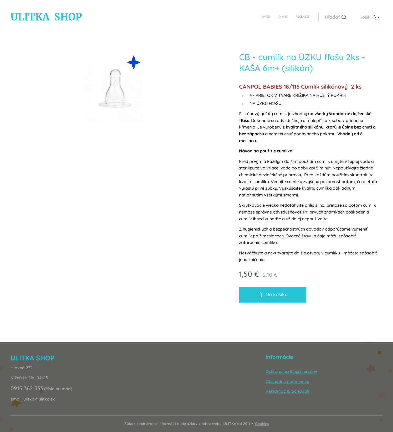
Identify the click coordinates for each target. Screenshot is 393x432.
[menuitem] (293, 17)
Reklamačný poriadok (287, 391)
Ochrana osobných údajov (291, 371)
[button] (335, 17)
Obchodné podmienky (287, 381)
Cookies (262, 423)
